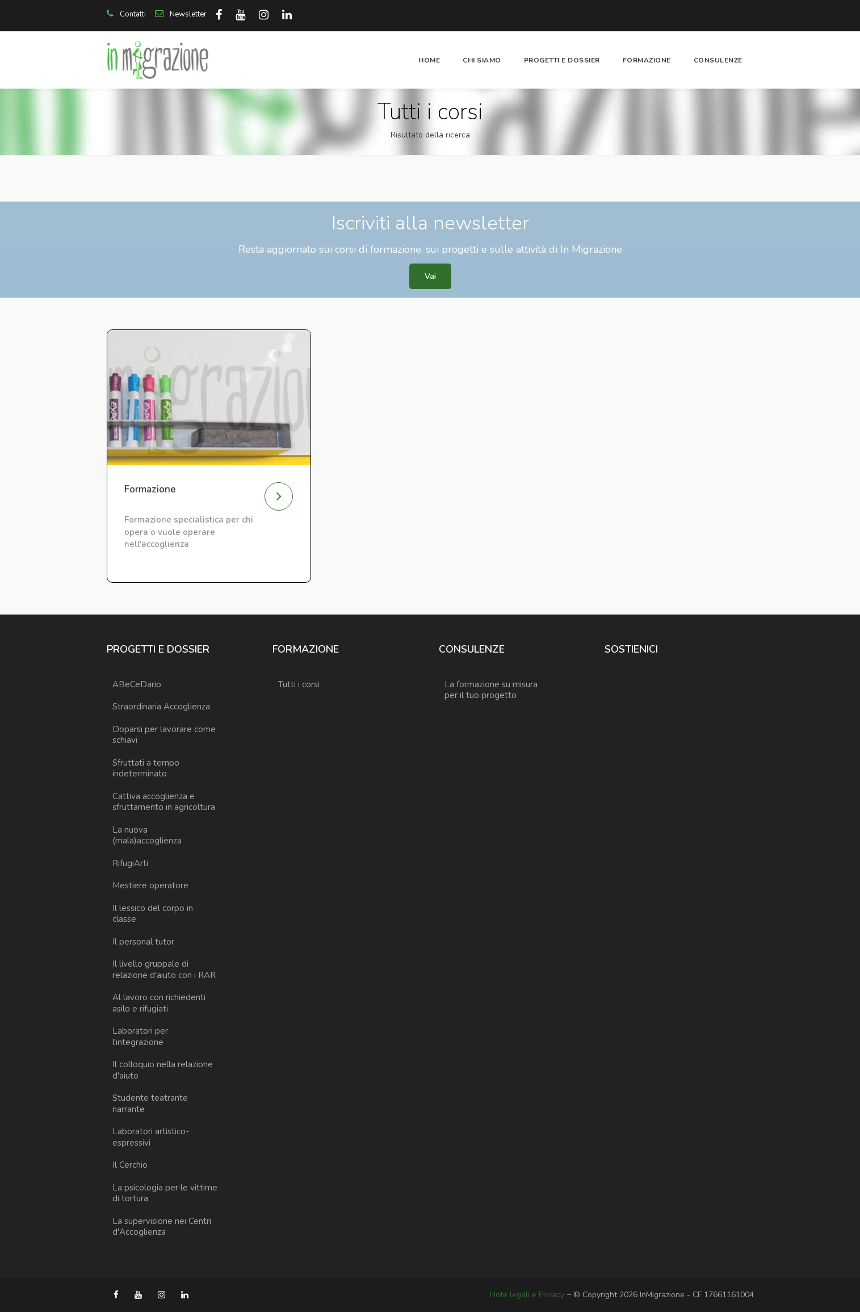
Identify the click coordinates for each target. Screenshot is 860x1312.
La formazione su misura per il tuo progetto (491, 690)
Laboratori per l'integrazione (140, 1036)
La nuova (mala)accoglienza (147, 835)
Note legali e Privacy (527, 1294)
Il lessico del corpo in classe (152, 913)
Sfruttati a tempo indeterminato (145, 768)
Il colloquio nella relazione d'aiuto (162, 1070)
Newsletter (181, 14)
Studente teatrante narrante (150, 1103)
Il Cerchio (130, 1165)
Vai (430, 276)
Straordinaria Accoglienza (161, 706)
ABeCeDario (136, 684)
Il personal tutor (143, 941)
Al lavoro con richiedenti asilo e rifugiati (158, 1003)
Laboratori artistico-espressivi (150, 1137)
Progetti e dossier (562, 60)
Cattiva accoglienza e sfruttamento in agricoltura (163, 802)
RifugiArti (130, 863)
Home (429, 60)
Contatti (126, 14)
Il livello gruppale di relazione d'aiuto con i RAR (164, 969)
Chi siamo (482, 60)
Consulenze (718, 60)
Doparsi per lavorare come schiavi (164, 735)
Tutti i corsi (299, 684)
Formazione (647, 60)
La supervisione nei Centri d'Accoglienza (161, 1226)
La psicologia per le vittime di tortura (164, 1193)
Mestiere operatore (150, 885)
